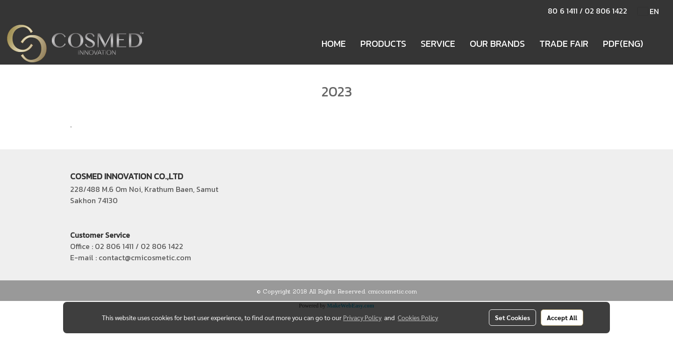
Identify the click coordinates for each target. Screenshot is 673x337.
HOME (334, 44)
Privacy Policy (362, 317)
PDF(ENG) (623, 44)
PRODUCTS (383, 44)
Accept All (562, 317)
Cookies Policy (418, 317)
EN (648, 11)
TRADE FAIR (563, 44)
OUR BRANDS (497, 44)
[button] (658, 43)
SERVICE (438, 44)
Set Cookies (512, 317)
